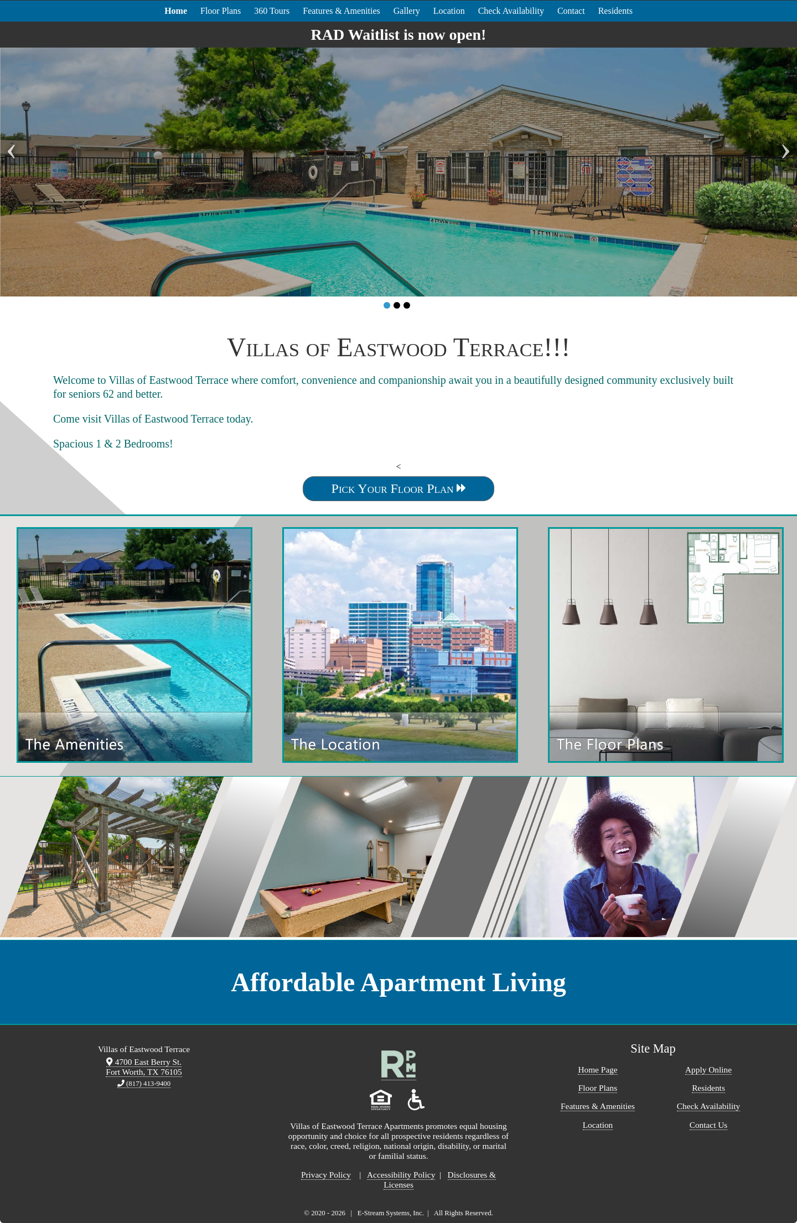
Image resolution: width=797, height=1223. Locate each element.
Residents (615, 10)
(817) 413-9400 (143, 1083)
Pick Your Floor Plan (399, 488)
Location (449, 10)
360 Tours (271, 10)
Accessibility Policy (401, 1174)
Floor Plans (220, 10)
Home (175, 10)
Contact (571, 10)
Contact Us (709, 1125)
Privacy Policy (326, 1174)
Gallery (407, 10)
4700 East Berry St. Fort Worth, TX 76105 (144, 1066)
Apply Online (708, 1069)
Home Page (597, 1069)
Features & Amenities (341, 10)
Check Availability (511, 10)
